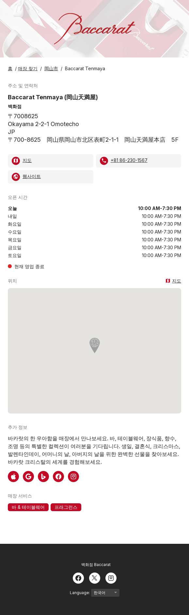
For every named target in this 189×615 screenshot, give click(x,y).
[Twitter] (94, 577)
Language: (94, 593)
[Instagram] (111, 577)
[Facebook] (78, 577)
